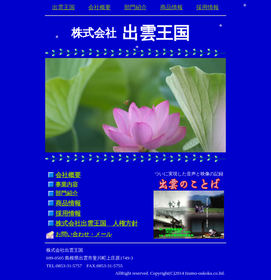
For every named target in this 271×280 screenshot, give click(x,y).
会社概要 (99, 7)
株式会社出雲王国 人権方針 (96, 223)
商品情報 (171, 7)
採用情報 (207, 7)
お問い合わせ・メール (83, 234)
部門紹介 (135, 7)
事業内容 (66, 184)
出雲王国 (63, 7)
